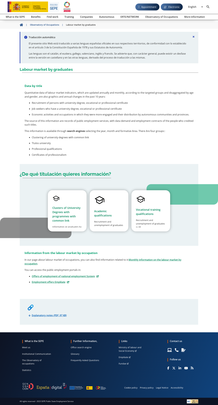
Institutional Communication (36, 353)
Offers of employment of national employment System (63, 276)
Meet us (26, 347)
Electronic (174, 7)
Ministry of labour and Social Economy (130, 349)
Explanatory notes (49, 315)
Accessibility (177, 387)
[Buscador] (208, 7)
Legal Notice (162, 387)
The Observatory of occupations (31, 362)
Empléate (123, 357)
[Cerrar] (193, 36)
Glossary (75, 353)
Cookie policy (130, 387)
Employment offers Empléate (48, 282)
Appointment (148, 7)
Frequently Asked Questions (85, 360)
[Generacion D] (64, 386)
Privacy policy (147, 387)
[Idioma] (195, 7)
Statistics (26, 370)
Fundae (122, 363)
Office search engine (81, 347)
